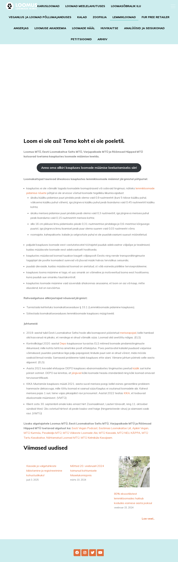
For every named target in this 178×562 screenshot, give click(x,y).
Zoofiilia (100, 17)
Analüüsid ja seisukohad (144, 28)
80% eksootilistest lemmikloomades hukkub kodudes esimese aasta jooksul (133, 507)
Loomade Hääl (83, 28)
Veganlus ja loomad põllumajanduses (40, 17)
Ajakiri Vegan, (140, 437)
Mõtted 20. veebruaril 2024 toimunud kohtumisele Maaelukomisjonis (87, 479)
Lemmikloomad (124, 17)
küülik (136, 377)
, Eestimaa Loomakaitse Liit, (115, 437)
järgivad (77, 381)
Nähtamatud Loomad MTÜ (62, 446)
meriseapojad (128, 341)
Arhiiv (102, 39)
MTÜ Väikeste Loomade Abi (80, 441)
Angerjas (21, 28)
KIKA (127, 401)
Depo (63, 352)
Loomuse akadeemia (50, 28)
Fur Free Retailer (155, 17)
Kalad (82, 17)
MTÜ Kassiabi (107, 441)
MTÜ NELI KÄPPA (128, 441)
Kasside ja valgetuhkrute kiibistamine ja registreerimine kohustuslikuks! (44, 479)
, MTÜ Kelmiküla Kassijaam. (96, 446)
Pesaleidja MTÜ (52, 441)
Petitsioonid (81, 39)
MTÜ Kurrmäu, (33, 441)
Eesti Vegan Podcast (85, 437)
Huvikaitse (109, 28)
